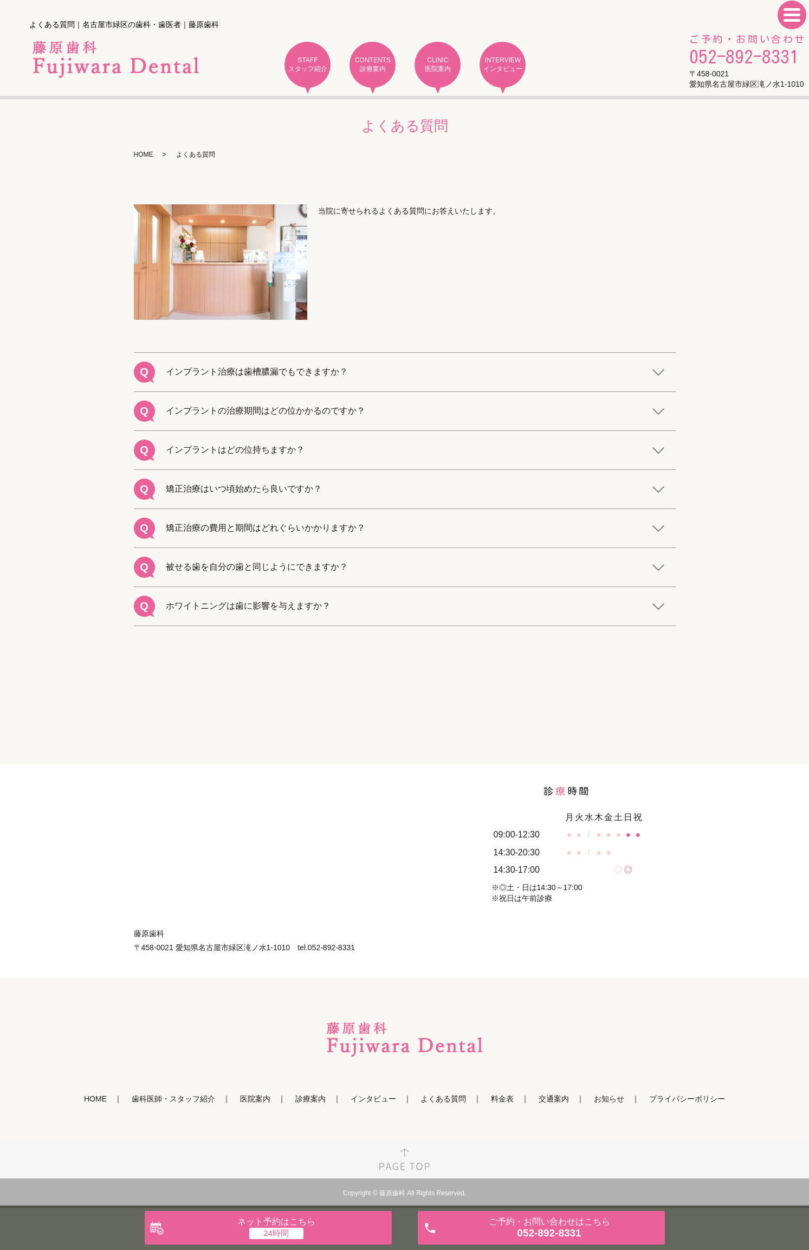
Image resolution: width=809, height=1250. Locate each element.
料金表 (502, 1098)
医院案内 (255, 1098)
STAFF (307, 64)
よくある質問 (443, 1098)
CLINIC (438, 64)
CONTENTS (373, 64)
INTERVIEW (503, 64)
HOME (143, 154)
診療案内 (310, 1098)
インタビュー (373, 1098)
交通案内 (554, 1098)
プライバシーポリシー (687, 1098)
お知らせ (609, 1098)
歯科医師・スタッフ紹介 (173, 1098)
